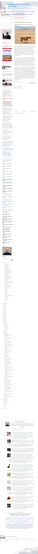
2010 (4, 405)
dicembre (5, 324)
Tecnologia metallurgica (8, 282)
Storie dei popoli (7, 267)
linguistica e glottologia (8, 276)
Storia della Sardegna (7, 272)
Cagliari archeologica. (7, 381)
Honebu (6, 273)
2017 (4, 316)
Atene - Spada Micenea (7, 357)
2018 (4, 315)
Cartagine (5, 353)
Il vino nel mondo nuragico (7, 340)
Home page (24, 111)
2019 (4, 313)
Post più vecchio (33, 111)
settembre (5, 328)
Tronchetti (6, 297)
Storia (5, 268)
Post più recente (16, 111)
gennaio (5, 402)
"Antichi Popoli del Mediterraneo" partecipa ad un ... (8, 391)
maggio (5, 333)
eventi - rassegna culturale (8, 281)
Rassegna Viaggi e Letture (8, 295)
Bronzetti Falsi (6, 337)
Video (5, 288)
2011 (4, 404)
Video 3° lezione (4, 195)
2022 (4, 309)
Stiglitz (5, 290)
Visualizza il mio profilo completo (19, 428)
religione (6, 289)
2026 (4, 304)
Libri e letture (6, 275)
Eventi (5, 265)
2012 (4, 323)
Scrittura (6, 283)
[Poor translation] (3, 538)
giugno (5, 332)
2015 (4, 319)
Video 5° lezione (4, 199)
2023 (4, 308)
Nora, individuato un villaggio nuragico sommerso (22, 448)
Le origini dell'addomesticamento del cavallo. (8, 349)
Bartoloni (6, 296)
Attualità (6, 266)
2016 (4, 317)
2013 (4, 321)
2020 (4, 312)
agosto (5, 329)
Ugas (5, 291)
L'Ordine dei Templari (7, 380)
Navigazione (6, 279)
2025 (4, 305)
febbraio (5, 401)
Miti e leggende (7, 269)
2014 (4, 320)
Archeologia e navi (7, 274)
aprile (5, 398)
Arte (5, 294)
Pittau (5, 280)
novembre (5, 325)
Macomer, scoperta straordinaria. (8, 344)
